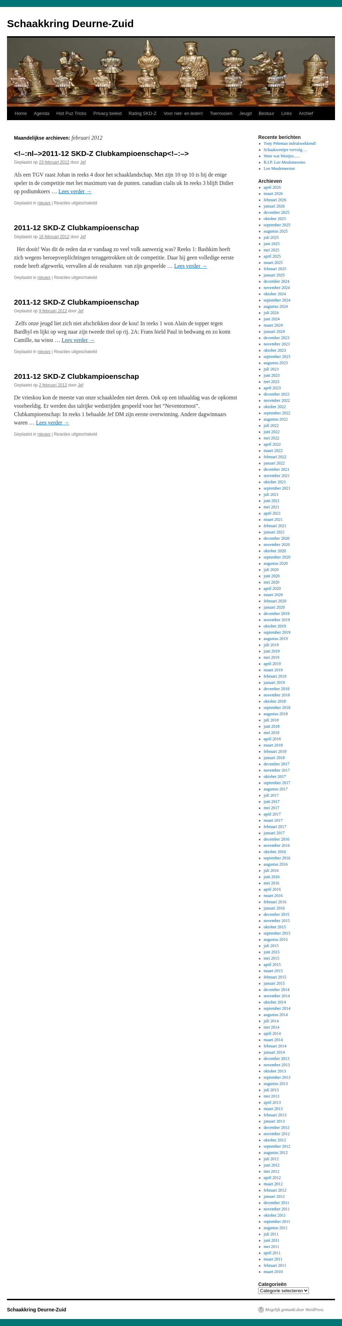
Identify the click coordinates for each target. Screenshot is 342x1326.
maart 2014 (273, 1039)
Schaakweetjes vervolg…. (285, 149)
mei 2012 (272, 1171)
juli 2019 (271, 644)
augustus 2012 (276, 1152)
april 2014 (272, 1033)
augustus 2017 (276, 789)
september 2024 (277, 300)
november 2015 (277, 920)
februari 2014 (275, 1046)
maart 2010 (273, 1271)
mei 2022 (272, 438)
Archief (306, 113)
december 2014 (277, 989)
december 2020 (277, 538)
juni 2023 (272, 375)
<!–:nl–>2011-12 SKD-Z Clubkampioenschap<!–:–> (101, 153)
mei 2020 (272, 582)
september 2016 (277, 858)
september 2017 (277, 782)
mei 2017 (272, 807)
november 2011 (277, 1209)
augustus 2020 (276, 563)
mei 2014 (272, 1027)
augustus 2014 (276, 1014)
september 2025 (277, 225)
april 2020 (272, 588)
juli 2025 (271, 237)
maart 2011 (273, 1259)
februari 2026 (275, 199)
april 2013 (272, 1102)
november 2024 (277, 287)
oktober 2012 (275, 1140)
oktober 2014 (275, 1002)
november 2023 (277, 344)
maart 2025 (273, 262)
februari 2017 (275, 826)
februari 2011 (275, 1265)
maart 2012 (273, 1183)
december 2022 (277, 394)
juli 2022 (271, 425)
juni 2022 (272, 431)
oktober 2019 (275, 626)
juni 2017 (272, 801)
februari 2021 (275, 525)
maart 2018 (273, 745)
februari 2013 (275, 1115)
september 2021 (277, 488)
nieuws (43, 203)
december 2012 (277, 1127)
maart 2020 (273, 594)
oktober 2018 (275, 701)
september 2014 (277, 1008)
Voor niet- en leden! (183, 113)
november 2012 (277, 1133)
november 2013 (277, 1064)
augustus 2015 (276, 939)
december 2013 (277, 1058)
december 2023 (277, 337)
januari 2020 (274, 607)
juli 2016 (271, 870)
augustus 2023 (276, 362)
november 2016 (277, 845)
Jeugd (245, 113)
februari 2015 (275, 977)
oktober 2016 (275, 851)
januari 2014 (274, 1052)
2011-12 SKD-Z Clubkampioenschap (76, 228)
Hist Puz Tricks (72, 113)
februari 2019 (275, 676)
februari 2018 (275, 751)
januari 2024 (274, 331)
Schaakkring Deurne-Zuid (70, 23)
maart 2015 (273, 970)
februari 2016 (275, 901)
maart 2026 (273, 193)
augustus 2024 (276, 306)
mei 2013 (272, 1096)
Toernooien (221, 113)
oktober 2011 (275, 1215)
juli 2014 (271, 1021)
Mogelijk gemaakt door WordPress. (294, 1309)
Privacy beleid (107, 113)
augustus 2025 (276, 231)
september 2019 (277, 632)
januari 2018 (274, 757)
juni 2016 (272, 876)
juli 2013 (271, 1089)
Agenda (42, 113)
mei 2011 (272, 1246)
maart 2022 (273, 450)
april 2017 (272, 814)
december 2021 (277, 469)
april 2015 (272, 964)
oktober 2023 (275, 350)
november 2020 (277, 544)
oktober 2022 (275, 406)
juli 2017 (271, 795)
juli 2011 (271, 1234)
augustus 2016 (276, 864)
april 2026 (272, 187)
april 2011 (272, 1252)
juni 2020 (272, 576)
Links (286, 113)
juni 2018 (272, 726)
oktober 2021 (275, 481)
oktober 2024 (275, 293)
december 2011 (276, 1202)
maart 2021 (273, 519)
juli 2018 (271, 720)
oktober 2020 (275, 550)
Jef (83, 162)
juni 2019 (272, 651)
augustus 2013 (276, 1083)
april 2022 (272, 444)
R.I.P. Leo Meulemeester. (285, 162)
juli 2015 (271, 945)
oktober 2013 (275, 1071)
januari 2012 (274, 1196)
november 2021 (277, 475)
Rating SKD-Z (142, 113)
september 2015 (277, 933)
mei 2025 (272, 250)
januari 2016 (274, 908)
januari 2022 (274, 463)
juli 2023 (271, 369)
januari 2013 (274, 1121)
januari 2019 (274, 682)
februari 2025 (275, 268)
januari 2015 (274, 983)
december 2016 (277, 839)
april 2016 (272, 889)
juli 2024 (271, 312)
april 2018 (272, 738)
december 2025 (277, 212)
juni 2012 (272, 1165)
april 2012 (272, 1177)
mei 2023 (272, 381)
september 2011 (277, 1221)
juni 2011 (272, 1240)
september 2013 (277, 1077)
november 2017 (277, 770)
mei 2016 (272, 883)
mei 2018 (272, 732)
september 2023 (277, 356)
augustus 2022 (276, 419)
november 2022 (277, 400)
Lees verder (75, 191)
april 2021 (272, 513)
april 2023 (272, 387)
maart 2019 (273, 670)
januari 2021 (274, 532)
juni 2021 (272, 500)
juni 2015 (272, 952)
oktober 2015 (275, 927)
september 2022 (277, 413)
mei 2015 (272, 958)
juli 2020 (271, 569)
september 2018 (277, 707)
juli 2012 (271, 1158)
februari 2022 (275, 456)
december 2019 (277, 613)
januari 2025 (274, 275)
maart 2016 (273, 895)
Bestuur (266, 113)
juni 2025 (272, 243)
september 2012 (277, 1146)
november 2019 (277, 619)
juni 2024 (272, 319)
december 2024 (277, 281)
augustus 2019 (276, 638)
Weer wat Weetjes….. (282, 156)
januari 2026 (274, 206)
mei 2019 (272, 657)
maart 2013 (273, 1108)
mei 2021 (272, 507)
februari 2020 (275, 601)
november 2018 (277, 695)
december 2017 (277, 764)
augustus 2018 (276, 713)
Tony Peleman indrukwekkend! (290, 143)
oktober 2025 (275, 218)
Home (21, 113)
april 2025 (272, 256)
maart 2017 (273, 820)
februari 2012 (275, 1190)
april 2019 (272, 663)
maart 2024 (273, 325)
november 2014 (277, 995)
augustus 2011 (276, 1227)
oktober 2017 (275, 776)
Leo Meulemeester (279, 168)
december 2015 (277, 914)
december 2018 (277, 688)
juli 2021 (271, 494)
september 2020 (277, 557)
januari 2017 (274, 832)
